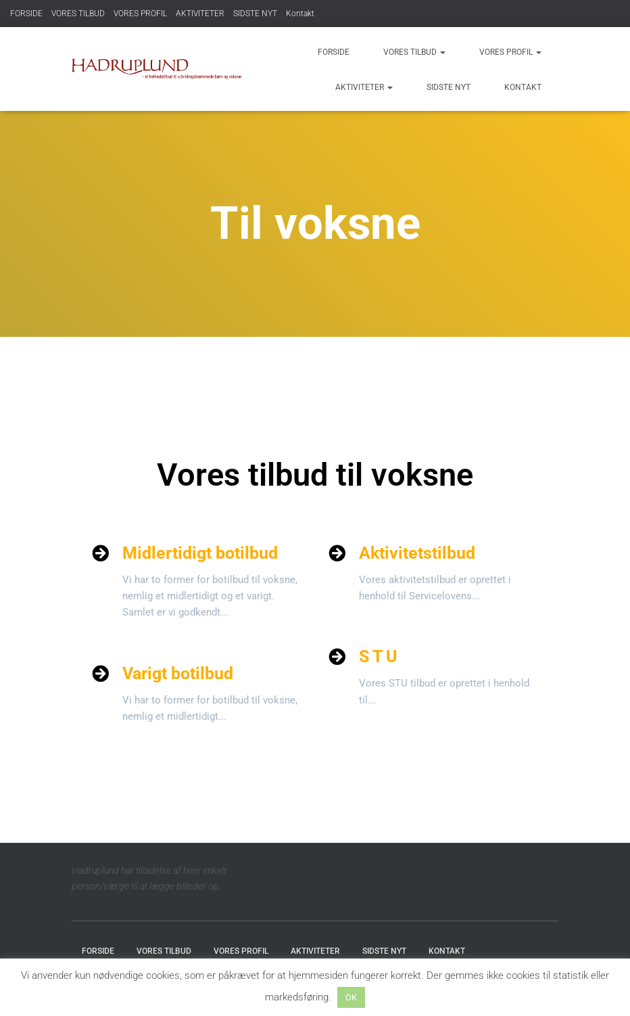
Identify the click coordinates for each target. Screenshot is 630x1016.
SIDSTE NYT (255, 13)
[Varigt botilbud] (100, 673)
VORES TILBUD (78, 13)
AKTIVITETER (200, 13)
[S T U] (337, 656)
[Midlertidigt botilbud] (100, 553)
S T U (378, 656)
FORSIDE (26, 13)
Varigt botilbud (177, 673)
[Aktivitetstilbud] (337, 553)
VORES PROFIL (140, 13)
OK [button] (351, 997)
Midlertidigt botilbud (200, 553)
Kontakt (300, 13)
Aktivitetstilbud (417, 553)
